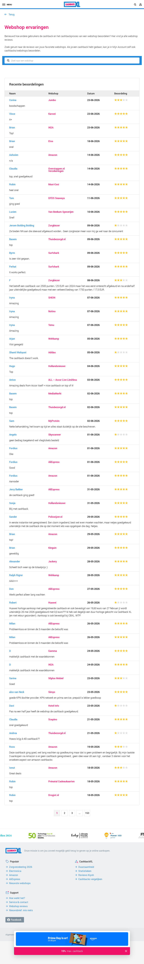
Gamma (52, 651)
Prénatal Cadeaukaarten (61, 781)
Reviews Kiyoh (86, 875)
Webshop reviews (18, 906)
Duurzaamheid (86, 867)
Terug (11, 14)
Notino (52, 311)
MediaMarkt (54, 393)
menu (7, 4)
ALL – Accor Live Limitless (62, 380)
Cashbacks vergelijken (90, 879)
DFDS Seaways (56, 198)
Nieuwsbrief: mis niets (21, 910)
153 (87, 813)
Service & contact (18, 902)
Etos (50, 141)
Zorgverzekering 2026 (20, 867)
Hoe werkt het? (17, 898)
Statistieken (84, 871)
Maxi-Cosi (53, 184)
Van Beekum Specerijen (61, 212)
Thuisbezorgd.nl (57, 239)
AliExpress (53, 462)
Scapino (52, 719)
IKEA (50, 127)
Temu (51, 325)
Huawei (52, 602)
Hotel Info (53, 705)
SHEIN (51, 297)
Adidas (52, 352)
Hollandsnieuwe (56, 366)
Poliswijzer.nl (55, 517)
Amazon (52, 155)
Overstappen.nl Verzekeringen (56, 169)
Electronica (15, 871)
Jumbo (52, 100)
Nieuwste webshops (19, 883)
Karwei (52, 114)
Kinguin (52, 548)
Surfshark (53, 253)
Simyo (51, 692)
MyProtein (53, 421)
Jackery (52, 561)
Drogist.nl (53, 795)
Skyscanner (54, 434)
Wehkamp (53, 338)
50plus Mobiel (55, 678)
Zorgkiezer (54, 225)
